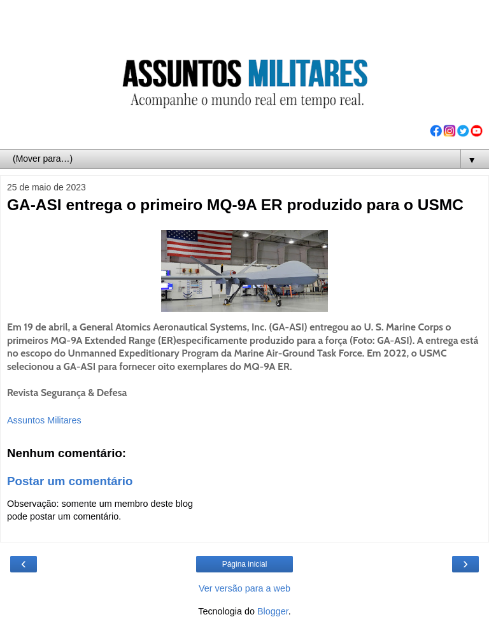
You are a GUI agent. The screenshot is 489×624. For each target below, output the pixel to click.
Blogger (272, 611)
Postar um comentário (69, 481)
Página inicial (244, 564)
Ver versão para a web (244, 588)
